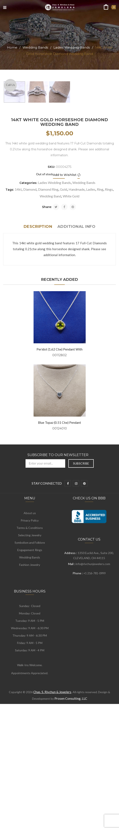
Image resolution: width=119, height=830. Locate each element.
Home (12, 47)
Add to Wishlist (64, 287)
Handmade (77, 302)
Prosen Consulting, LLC (70, 811)
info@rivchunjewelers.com (93, 676)
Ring (100, 302)
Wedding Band (50, 309)
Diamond (30, 302)
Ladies (90, 302)
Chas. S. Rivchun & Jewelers (52, 805)
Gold (63, 302)
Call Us (10, 85)
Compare (79, 287)
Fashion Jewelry (29, 677)
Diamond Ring (48, 302)
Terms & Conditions (29, 640)
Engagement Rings (29, 662)
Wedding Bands (35, 47)
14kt (18, 302)
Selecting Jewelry (29, 648)
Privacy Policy (30, 633)
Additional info (76, 339)
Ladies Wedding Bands (71, 47)
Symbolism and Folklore (30, 655)
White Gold (71, 309)
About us (30, 626)
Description (38, 339)
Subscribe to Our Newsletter (57, 568)
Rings (109, 302)
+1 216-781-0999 (94, 686)
